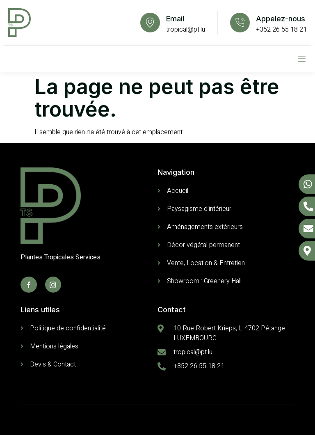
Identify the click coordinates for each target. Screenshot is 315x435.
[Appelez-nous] (240, 22)
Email (175, 18)
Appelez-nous (280, 18)
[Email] (150, 22)
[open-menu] (302, 59)
